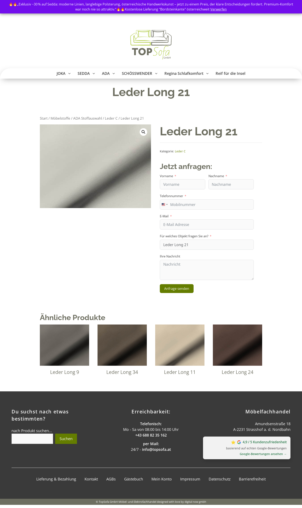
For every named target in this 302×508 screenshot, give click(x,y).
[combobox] (164, 204)
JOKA (65, 73)
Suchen (66, 438)
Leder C (111, 118)
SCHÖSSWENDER (141, 73)
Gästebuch (133, 479)
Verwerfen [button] (218, 9)
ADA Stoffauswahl (87, 118)
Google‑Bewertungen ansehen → (263, 454)
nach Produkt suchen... (32, 430)
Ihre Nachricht (170, 256)
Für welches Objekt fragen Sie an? (184, 236)
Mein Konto (161, 479)
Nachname (216, 176)
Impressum (190, 479)
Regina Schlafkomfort (188, 73)
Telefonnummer (171, 196)
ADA (110, 73)
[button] (69, 73)
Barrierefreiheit (252, 479)
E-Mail (164, 216)
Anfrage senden (176, 288)
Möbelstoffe (60, 118)
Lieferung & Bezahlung (56, 479)
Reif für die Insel (230, 73)
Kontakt (91, 479)
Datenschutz (219, 479)
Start (44, 118)
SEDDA (88, 73)
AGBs (111, 479)
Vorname (166, 176)
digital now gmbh (195, 502)
